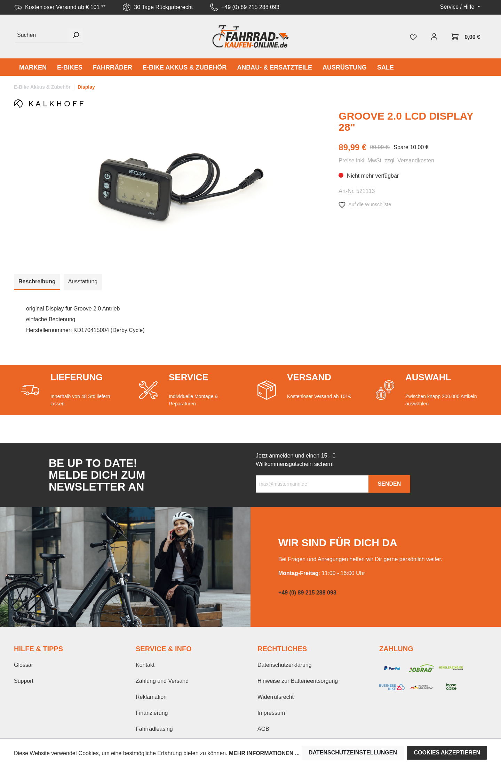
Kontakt (145, 665)
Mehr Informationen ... (264, 753)
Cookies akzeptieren (447, 752)
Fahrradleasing (154, 729)
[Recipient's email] (312, 484)
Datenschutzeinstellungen (353, 752)
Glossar (23, 665)
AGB (263, 729)
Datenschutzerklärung (284, 665)
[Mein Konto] (434, 36)
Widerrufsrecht (275, 697)
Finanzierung (152, 713)
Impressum (271, 713)
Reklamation (151, 697)
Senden (389, 484)
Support (23, 681)
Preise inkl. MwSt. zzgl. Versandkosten (386, 160)
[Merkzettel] (413, 36)
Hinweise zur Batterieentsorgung (297, 681)
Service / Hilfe (458, 7)
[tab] (37, 282)
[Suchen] (41, 35)
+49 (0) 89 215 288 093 (250, 7)
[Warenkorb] (466, 36)
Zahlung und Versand (162, 681)
